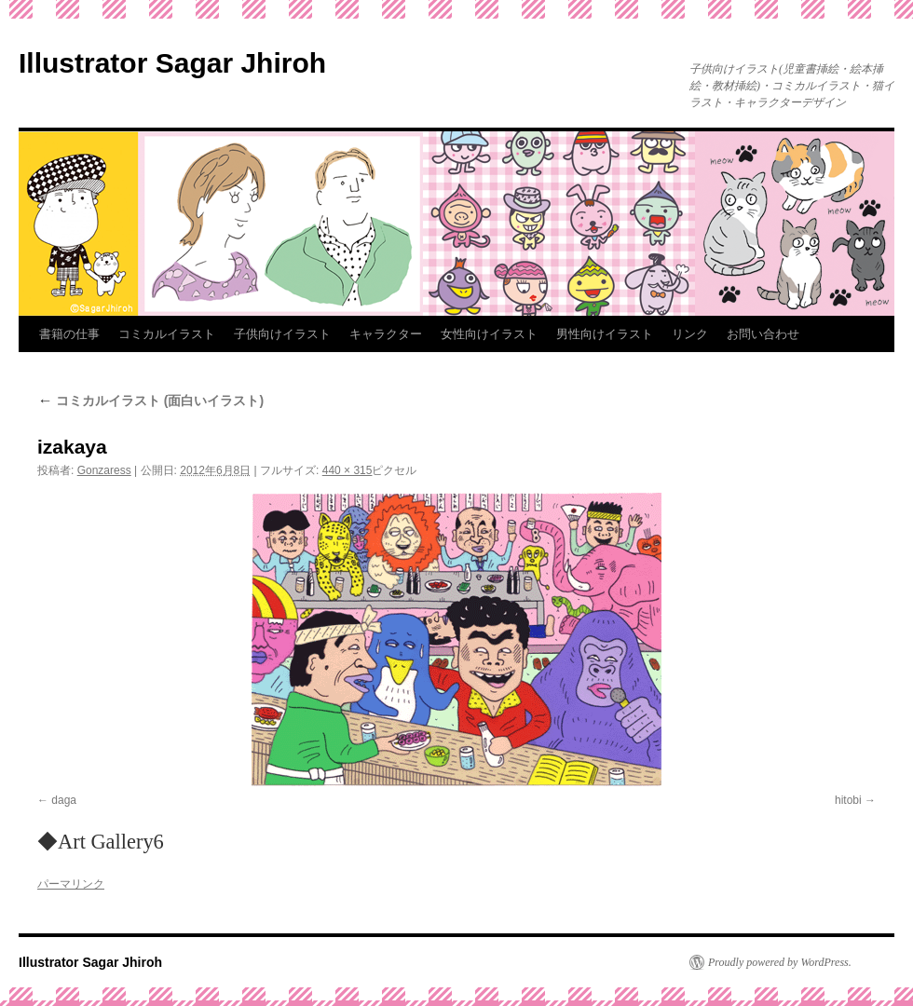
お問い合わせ (763, 334)
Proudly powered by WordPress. (780, 962)
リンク (690, 334)
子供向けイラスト (282, 334)
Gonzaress (104, 470)
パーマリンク (70, 883)
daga (63, 800)
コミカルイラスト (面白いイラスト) (150, 400)
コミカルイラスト (166, 334)
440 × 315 (347, 470)
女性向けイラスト (489, 334)
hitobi (848, 800)
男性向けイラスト (604, 334)
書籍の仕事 (69, 334)
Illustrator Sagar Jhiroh (172, 63)
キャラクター (385, 334)
